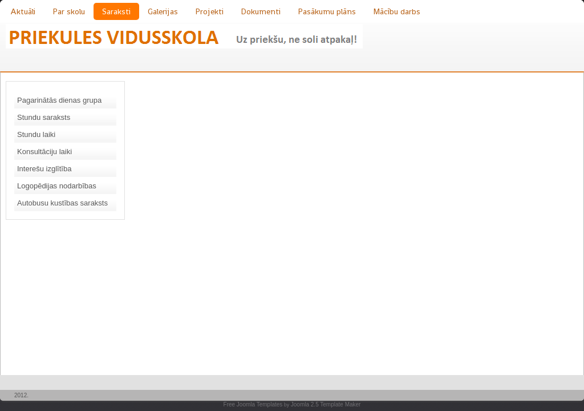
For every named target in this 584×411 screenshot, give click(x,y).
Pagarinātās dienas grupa (59, 100)
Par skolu (68, 11)
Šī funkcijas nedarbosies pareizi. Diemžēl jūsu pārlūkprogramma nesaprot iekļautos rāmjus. (333, 225)
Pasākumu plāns (327, 11)
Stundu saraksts (43, 117)
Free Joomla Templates (253, 404)
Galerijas (163, 11)
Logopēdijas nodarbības (56, 186)
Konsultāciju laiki (44, 151)
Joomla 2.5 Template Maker (326, 404)
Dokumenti (261, 11)
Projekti (209, 11)
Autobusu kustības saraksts (62, 203)
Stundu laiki (36, 134)
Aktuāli (22, 11)
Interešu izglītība (44, 168)
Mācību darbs (396, 11)
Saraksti (116, 11)
